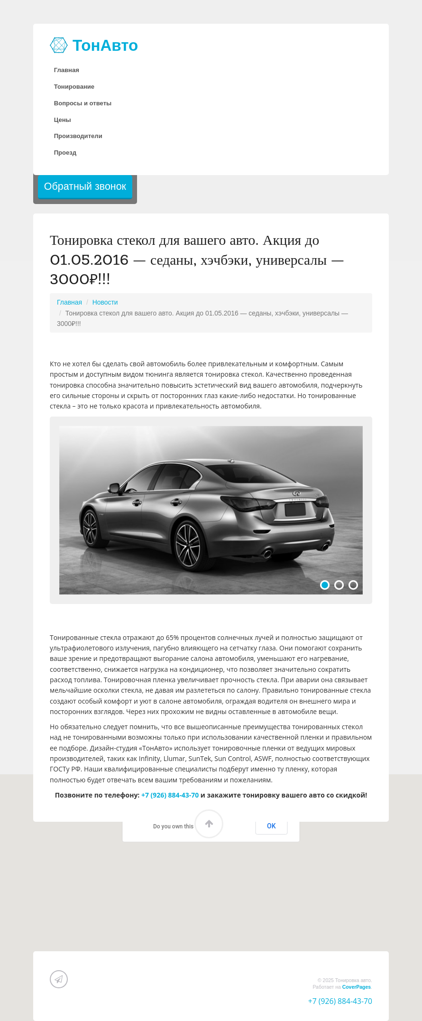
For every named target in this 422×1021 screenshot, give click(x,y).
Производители (78, 135)
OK (271, 826)
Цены (62, 119)
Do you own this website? (185, 826)
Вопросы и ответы (83, 103)
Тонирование (74, 86)
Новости (105, 302)
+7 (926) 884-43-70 (170, 794)
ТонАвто (94, 45)
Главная (66, 70)
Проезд (65, 152)
